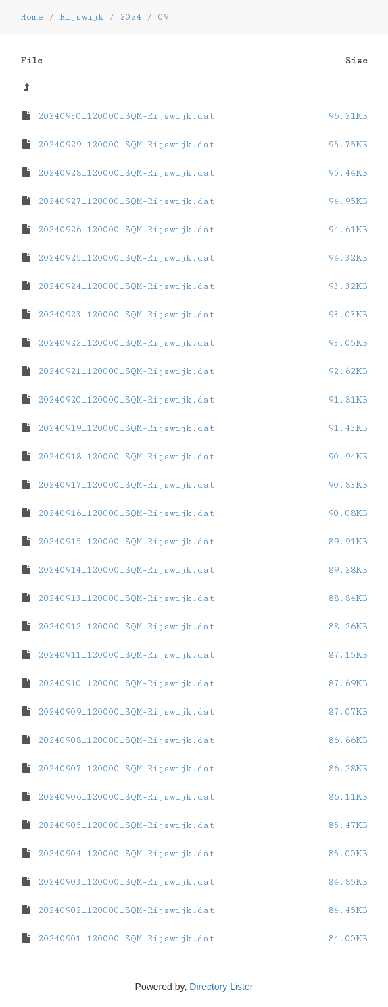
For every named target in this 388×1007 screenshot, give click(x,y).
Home (31, 16)
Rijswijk (81, 16)
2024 (130, 16)
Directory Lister (221, 986)
